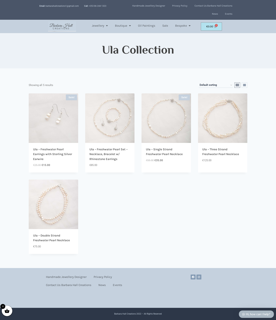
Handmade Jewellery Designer (148, 5)
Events (228, 13)
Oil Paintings (146, 25)
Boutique (123, 25)
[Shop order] (216, 85)
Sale (165, 25)
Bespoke (183, 25)
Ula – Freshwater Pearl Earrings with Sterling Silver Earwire (52, 154)
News (215, 13)
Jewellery (100, 25)
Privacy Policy (179, 5)
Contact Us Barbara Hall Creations (213, 5)
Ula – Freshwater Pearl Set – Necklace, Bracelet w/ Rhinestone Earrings (108, 154)
